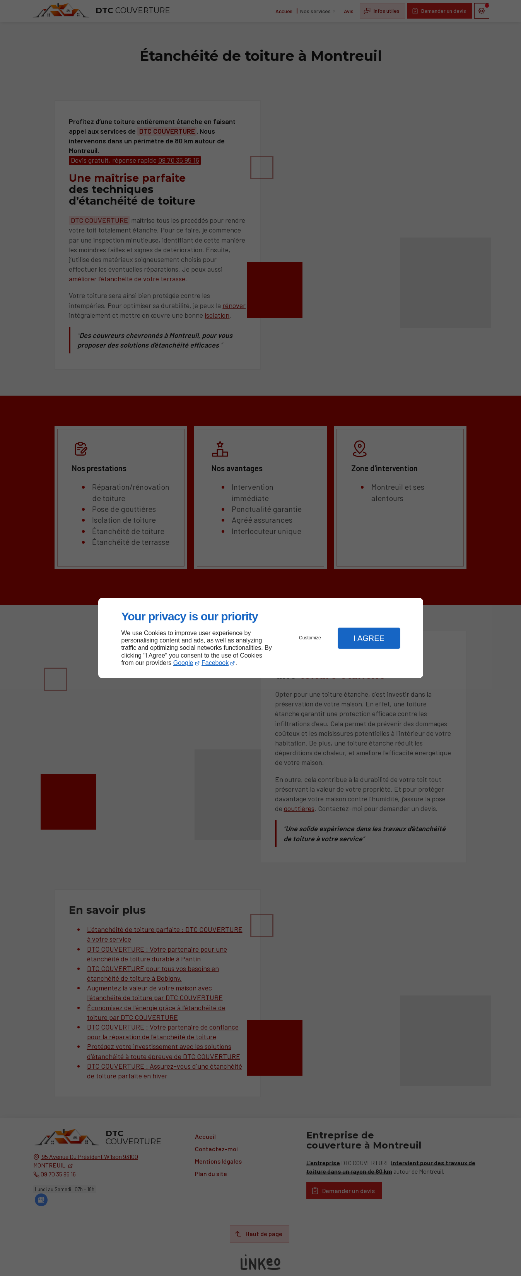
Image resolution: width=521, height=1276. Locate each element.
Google (183, 663)
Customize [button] (310, 638)
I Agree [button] (369, 638)
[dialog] (260, 638)
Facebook (215, 663)
